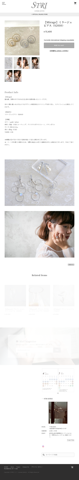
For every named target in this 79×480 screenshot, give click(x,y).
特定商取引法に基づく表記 (11, 468)
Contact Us (26, 467)
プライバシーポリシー (37, 467)
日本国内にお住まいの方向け (59, 51)
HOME (6, 467)
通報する (71, 264)
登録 (57, 350)
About (12, 467)
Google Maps (70, 440)
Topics (18, 467)
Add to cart (59, 45)
